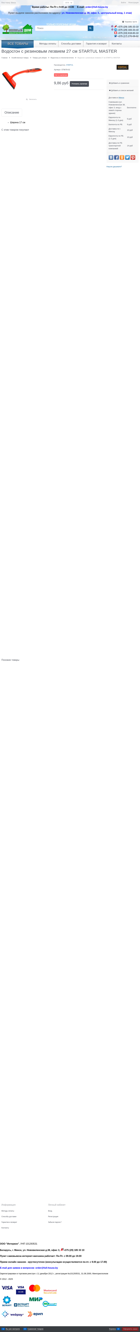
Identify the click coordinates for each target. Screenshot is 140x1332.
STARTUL (69, 65)
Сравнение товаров (35, 1329)
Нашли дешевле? (114, 167)
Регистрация (133, 3)
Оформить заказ (130, 1329)
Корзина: (131, 22)
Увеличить (33, 99)
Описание (11, 112)
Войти (123, 3)
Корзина (112, 1329)
